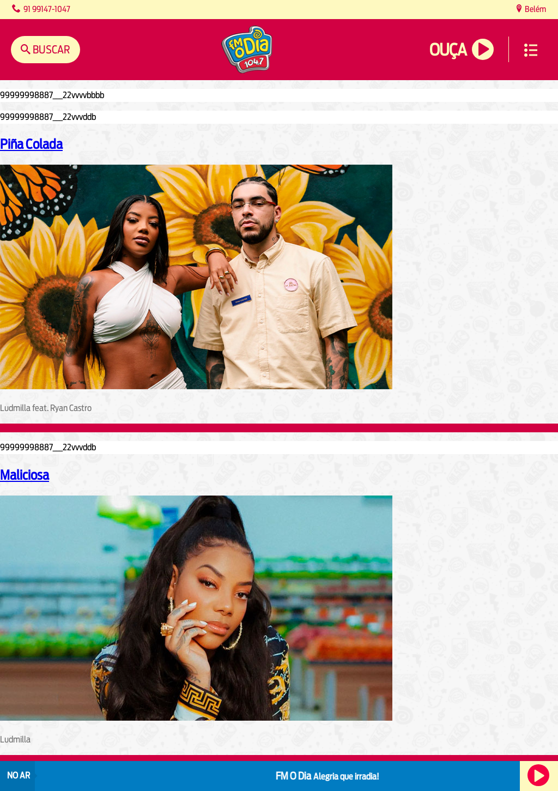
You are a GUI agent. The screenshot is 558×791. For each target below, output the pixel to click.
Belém (534, 9)
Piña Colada (31, 144)
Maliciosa (24, 474)
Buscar (50, 49)
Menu (530, 50)
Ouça (447, 49)
